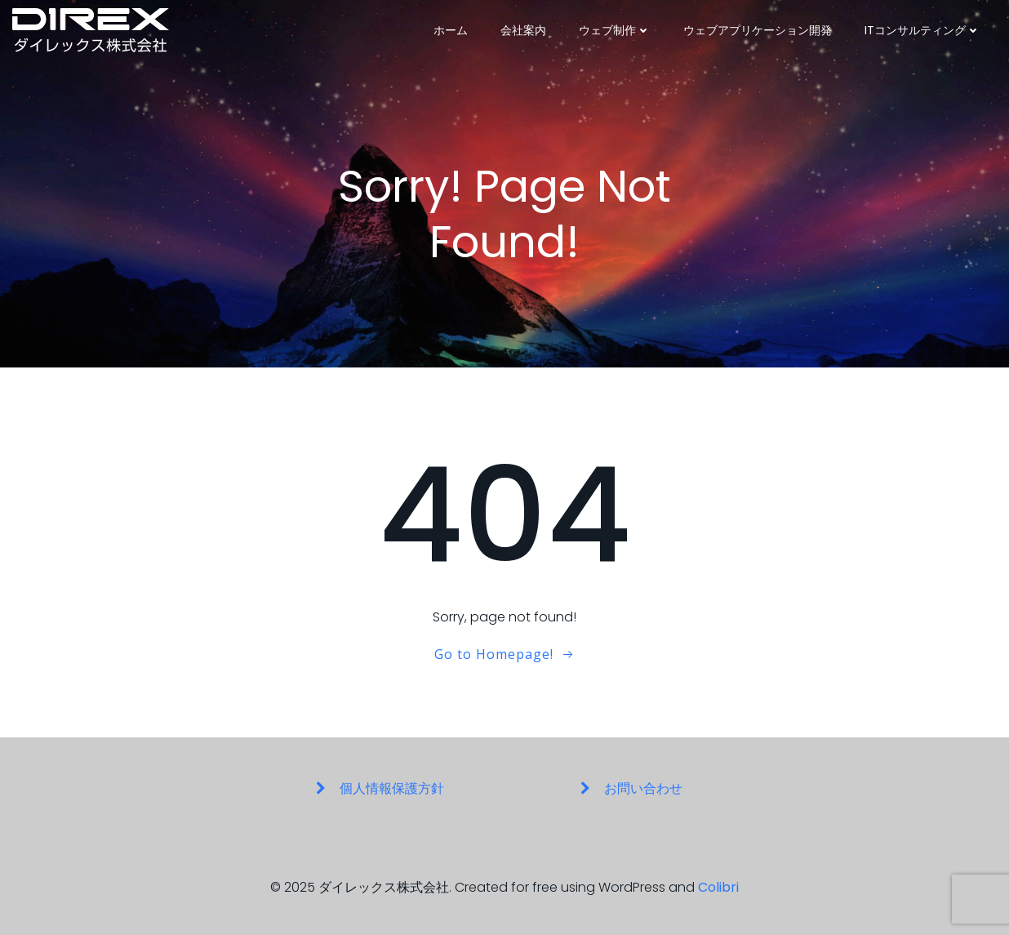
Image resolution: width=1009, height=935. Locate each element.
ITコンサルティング (922, 30)
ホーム (450, 30)
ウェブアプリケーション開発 (757, 30)
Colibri (718, 887)
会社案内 (523, 30)
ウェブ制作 (615, 30)
